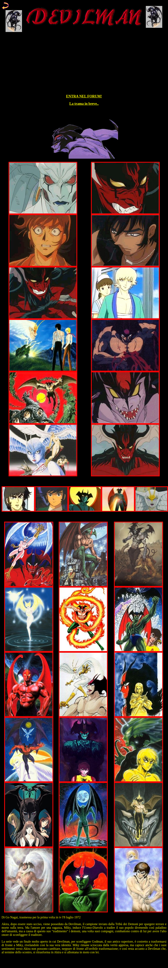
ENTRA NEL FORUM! (84, 96)
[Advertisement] (84, 63)
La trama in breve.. (84, 104)
